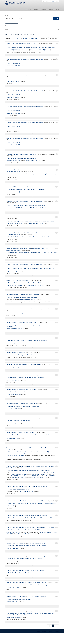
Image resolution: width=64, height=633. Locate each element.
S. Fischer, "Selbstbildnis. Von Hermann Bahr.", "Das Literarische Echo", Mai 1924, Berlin (27, 236)
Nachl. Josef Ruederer (31, 187)
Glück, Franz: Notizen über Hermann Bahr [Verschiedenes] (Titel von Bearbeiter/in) (26, 545)
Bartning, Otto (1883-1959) (12, 475)
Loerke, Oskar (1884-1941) (12, 601)
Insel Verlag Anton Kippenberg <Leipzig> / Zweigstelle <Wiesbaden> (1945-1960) (36, 472)
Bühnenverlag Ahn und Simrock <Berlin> (27, 533)
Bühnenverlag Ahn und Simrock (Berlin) (15, 455)
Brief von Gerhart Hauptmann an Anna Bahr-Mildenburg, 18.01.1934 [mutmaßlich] (26, 205)
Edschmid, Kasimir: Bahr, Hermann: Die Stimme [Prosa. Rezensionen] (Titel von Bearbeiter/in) (29, 517)
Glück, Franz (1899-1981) (12, 548)
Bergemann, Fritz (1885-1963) (19, 477)
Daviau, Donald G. (10, 506)
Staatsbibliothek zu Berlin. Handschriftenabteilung (17, 154)
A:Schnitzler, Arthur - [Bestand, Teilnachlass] (37, 500)
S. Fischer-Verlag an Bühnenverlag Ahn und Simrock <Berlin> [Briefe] (23, 529)
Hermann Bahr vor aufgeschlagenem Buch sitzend (19, 355)
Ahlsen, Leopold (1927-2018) (13, 343)
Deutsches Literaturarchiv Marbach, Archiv (16, 466)
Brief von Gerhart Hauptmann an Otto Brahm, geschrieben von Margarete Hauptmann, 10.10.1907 (30, 268)
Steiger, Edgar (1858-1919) (12, 438)
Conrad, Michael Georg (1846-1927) (27, 299)
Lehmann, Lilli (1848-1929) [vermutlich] (15, 49)
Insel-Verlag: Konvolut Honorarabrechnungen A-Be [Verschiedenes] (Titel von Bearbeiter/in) (28, 470)
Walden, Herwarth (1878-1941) (33, 160)
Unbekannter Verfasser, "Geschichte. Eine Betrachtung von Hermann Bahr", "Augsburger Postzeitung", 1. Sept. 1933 (31, 174)
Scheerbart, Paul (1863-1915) (13, 160)
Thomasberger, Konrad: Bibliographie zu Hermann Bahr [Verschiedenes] (24, 558)
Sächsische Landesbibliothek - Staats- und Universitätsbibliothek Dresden (23, 364)
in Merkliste (24, 38)
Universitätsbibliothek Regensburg (14, 309)
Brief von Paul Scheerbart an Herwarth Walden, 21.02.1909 (21, 158)
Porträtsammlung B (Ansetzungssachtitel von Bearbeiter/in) (21, 313)
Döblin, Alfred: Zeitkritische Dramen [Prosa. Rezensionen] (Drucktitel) (23, 572)
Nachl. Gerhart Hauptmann (36, 201)
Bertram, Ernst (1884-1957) (37, 477)
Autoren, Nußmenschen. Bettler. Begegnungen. (18, 420)
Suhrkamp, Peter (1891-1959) (13, 532)
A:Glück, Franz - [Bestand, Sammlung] (36, 543)
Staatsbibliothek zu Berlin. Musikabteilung (16, 43)
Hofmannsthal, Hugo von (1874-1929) (36, 285)
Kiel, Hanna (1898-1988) (49, 475)
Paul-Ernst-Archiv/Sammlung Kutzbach (32, 309)
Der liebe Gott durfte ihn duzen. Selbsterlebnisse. (18, 392)
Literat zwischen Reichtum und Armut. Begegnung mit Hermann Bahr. (23, 406)
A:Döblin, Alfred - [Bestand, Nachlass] (35, 570)
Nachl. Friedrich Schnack (31, 375)
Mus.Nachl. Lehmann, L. (32, 43)
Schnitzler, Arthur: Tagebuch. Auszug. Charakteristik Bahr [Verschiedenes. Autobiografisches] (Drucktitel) (31, 585)
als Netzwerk (16, 38)
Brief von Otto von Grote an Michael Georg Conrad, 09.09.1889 (22, 297)
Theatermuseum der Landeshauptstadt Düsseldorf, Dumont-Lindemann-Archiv (24, 447)
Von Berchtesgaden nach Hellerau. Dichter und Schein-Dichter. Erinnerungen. (25, 377)
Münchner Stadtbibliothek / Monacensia (15, 187)
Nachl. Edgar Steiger (30, 432)
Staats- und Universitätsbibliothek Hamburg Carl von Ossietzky (20, 59)
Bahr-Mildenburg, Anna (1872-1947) (36, 207)
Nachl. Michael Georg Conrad (32, 294)
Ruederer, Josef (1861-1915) (13, 192)
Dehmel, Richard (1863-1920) (13, 65)
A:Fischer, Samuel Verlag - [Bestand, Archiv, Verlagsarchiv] (40, 527)
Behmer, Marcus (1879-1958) (31, 475)
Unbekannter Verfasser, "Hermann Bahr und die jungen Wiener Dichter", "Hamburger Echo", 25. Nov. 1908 (31, 252)
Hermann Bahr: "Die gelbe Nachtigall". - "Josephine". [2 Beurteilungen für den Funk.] (26, 340)
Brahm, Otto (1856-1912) (33, 271)
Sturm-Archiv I (33, 154)
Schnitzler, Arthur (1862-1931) (13, 587)
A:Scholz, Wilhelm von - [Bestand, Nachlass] (37, 486)
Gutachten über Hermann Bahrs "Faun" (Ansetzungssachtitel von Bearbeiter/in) (25, 189)
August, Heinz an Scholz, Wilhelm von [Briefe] (17, 489)
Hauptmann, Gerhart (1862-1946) (14, 207)
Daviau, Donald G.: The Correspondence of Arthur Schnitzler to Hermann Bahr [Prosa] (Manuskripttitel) (31, 503)
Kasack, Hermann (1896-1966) (13, 617)
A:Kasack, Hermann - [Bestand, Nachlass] (36, 611)
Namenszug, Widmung (12, 367)
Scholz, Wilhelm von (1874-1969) (26, 491)
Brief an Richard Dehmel (13, 63)
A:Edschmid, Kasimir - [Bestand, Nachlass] (37, 515)
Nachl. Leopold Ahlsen (31, 338)
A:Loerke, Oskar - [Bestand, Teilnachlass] (36, 596)
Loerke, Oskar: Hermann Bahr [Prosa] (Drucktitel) (18, 599)
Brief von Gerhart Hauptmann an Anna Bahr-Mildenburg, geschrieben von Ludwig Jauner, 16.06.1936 (30, 221)
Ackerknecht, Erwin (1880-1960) (19, 474)
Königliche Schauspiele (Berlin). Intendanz (40, 49)
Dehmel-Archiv (39, 59)
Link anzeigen (33, 38)
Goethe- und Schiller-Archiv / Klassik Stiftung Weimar (18, 170)
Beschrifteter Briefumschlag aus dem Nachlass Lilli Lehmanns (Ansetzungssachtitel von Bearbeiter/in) (30, 47)
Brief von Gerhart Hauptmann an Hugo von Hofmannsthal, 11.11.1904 (23, 282)
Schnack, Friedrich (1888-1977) (13, 380)
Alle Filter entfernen (8, 25)
